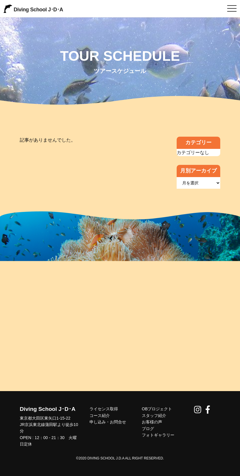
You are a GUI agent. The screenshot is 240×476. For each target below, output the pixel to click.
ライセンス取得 (103, 409)
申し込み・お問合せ (107, 422)
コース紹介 (99, 415)
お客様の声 (152, 422)
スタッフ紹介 (154, 415)
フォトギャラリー (158, 435)
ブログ (148, 428)
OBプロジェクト (157, 409)
